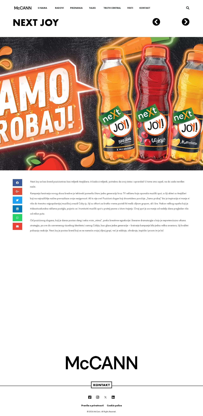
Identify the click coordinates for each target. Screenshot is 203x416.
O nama (43, 8)
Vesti (130, 8)
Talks (93, 8)
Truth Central (112, 8)
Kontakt (144, 8)
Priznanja (76, 8)
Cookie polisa (114, 405)
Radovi (59, 8)
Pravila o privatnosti (92, 405)
